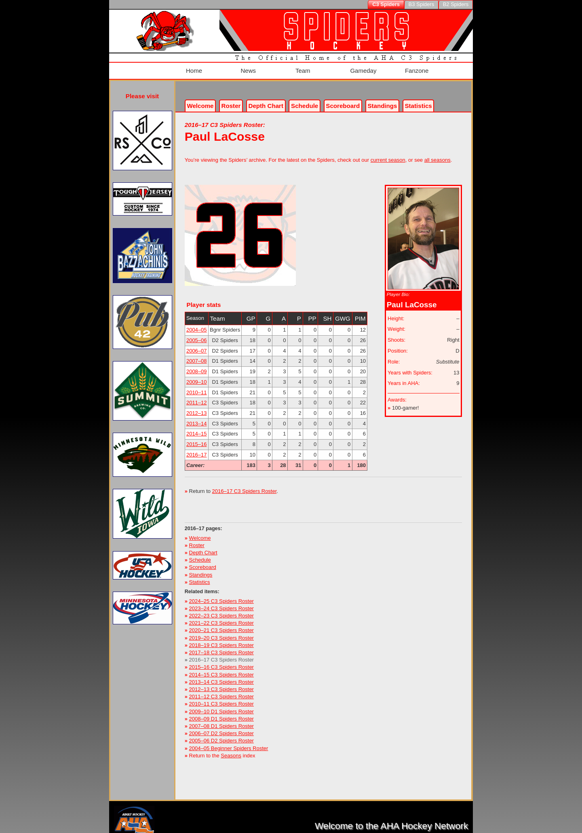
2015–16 (196, 439)
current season (388, 154)
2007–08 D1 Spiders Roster (221, 720)
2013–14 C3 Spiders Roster (221, 676)
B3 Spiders (421, 4)
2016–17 (196, 449)
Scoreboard (343, 100)
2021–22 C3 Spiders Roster (221, 617)
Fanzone (415, 67)
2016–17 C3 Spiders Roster (244, 485)
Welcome (200, 100)
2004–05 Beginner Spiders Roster (228, 742)
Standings (382, 100)
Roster (231, 100)
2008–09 (196, 366)
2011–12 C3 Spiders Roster (221, 691)
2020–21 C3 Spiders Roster (221, 625)
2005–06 (196, 335)
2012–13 (196, 407)
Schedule (304, 100)
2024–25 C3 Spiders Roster (221, 595)
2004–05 (196, 324)
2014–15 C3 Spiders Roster (221, 669)
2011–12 (196, 397)
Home (192, 67)
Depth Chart (203, 547)
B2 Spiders (456, 4)
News (246, 67)
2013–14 (196, 417)
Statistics (199, 576)
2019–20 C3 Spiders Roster (221, 632)
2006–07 (196, 345)
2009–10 (196, 376)
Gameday (361, 67)
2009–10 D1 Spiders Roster (221, 705)
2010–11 (196, 386)
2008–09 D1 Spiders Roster (221, 713)
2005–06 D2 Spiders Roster (221, 735)
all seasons (437, 154)
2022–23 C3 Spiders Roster (221, 610)
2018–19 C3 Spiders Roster (221, 639)
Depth (266, 100)
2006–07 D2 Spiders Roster (221, 728)
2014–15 (196, 428)
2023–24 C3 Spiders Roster (221, 602)
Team (301, 67)
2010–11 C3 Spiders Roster (221, 698)
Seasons (231, 750)
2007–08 (196, 355)
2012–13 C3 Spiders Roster (221, 684)
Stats (418, 100)
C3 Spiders (386, 4)
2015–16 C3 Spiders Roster (221, 661)
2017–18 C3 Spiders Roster (221, 647)
